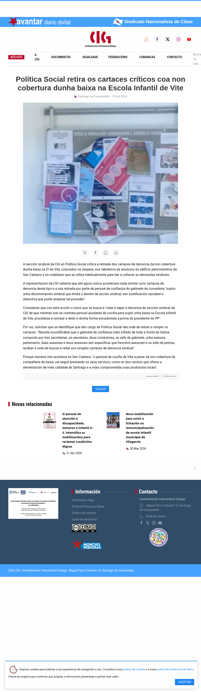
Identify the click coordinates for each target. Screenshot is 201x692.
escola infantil (152, 376)
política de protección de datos (175, 669)
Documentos (61, 57)
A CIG (37, 57)
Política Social (169, 376)
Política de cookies (84, 513)
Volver (100, 389)
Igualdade (90, 57)
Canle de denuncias (84, 519)
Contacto (174, 57)
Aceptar (184, 682)
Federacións (117, 57)
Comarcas (147, 57)
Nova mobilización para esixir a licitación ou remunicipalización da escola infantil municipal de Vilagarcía (140, 428)
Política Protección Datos (88, 506)
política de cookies (134, 669)
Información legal (83, 500)
